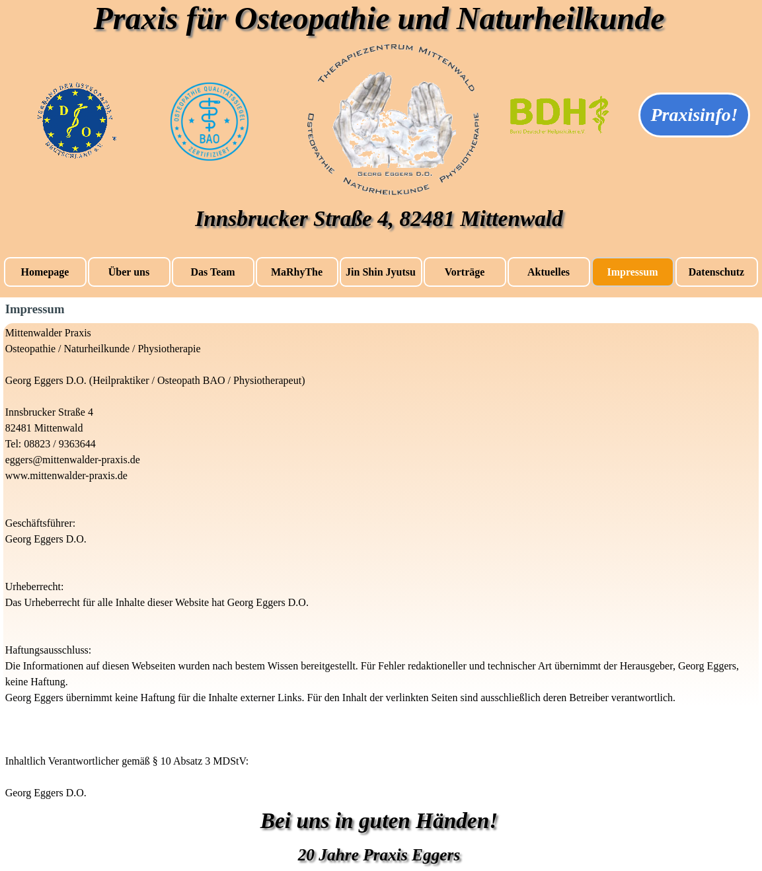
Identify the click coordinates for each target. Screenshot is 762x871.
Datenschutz (716, 272)
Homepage (45, 272)
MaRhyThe (297, 272)
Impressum (632, 272)
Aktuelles (548, 272)
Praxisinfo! (694, 114)
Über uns (128, 272)
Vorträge (465, 272)
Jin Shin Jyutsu (381, 272)
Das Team (212, 272)
